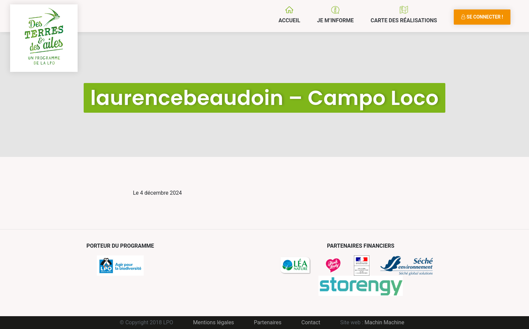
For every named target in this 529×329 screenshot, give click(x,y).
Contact (310, 322)
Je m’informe (335, 20)
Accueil (289, 20)
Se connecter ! (482, 17)
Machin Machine (385, 322)
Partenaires (268, 322)
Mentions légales (213, 322)
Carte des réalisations (403, 20)
